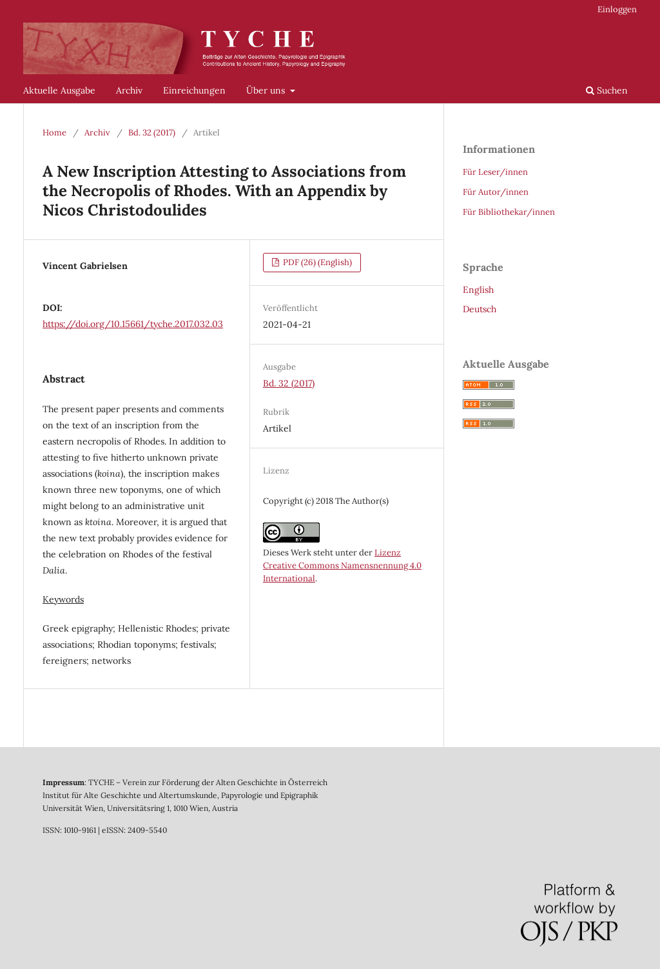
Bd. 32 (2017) (151, 132)
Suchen (607, 90)
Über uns (266, 90)
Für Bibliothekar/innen (509, 211)
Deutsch (479, 309)
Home (54, 132)
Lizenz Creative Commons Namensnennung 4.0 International (342, 565)
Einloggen (617, 9)
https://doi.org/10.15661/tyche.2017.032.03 (133, 324)
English (478, 289)
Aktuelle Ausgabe (59, 90)
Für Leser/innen (495, 171)
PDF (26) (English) (316, 262)
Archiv (129, 90)
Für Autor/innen (496, 191)
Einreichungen (194, 90)
